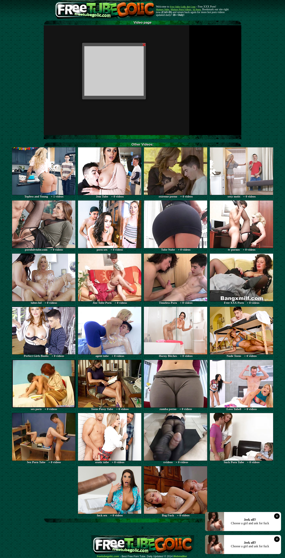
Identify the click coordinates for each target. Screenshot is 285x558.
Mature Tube (162, 9)
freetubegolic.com (108, 556)
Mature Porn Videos (181, 9)
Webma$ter (180, 556)
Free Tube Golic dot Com (182, 6)
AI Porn (197, 9)
